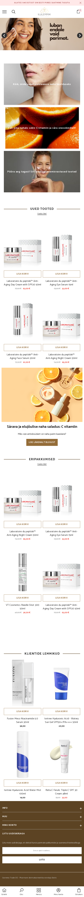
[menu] (4, 11)
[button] (21, 892)
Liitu (42, 860)
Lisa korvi (22, 274)
